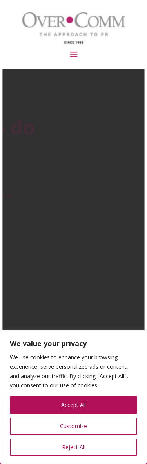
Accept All (73, 405)
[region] (73, 397)
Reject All (73, 447)
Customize (73, 426)
